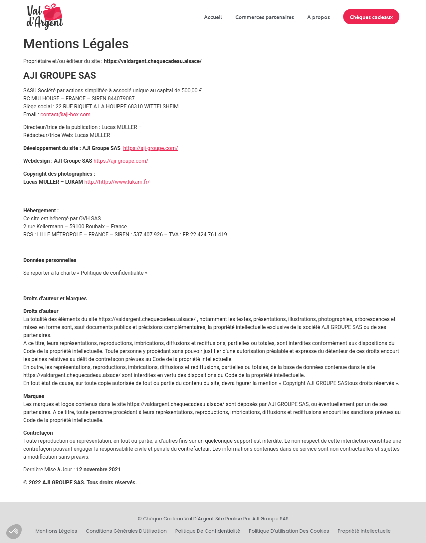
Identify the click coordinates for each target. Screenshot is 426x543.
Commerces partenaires (264, 16)
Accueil (213, 16)
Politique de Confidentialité (208, 531)
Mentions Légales (57, 531)
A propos (318, 16)
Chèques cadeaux (371, 16)
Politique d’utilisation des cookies (289, 531)
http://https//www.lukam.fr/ (117, 182)
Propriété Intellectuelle (364, 531)
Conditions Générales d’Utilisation (127, 531)
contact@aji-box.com (65, 114)
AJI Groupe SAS (270, 518)
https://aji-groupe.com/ (150, 148)
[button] (14, 532)
